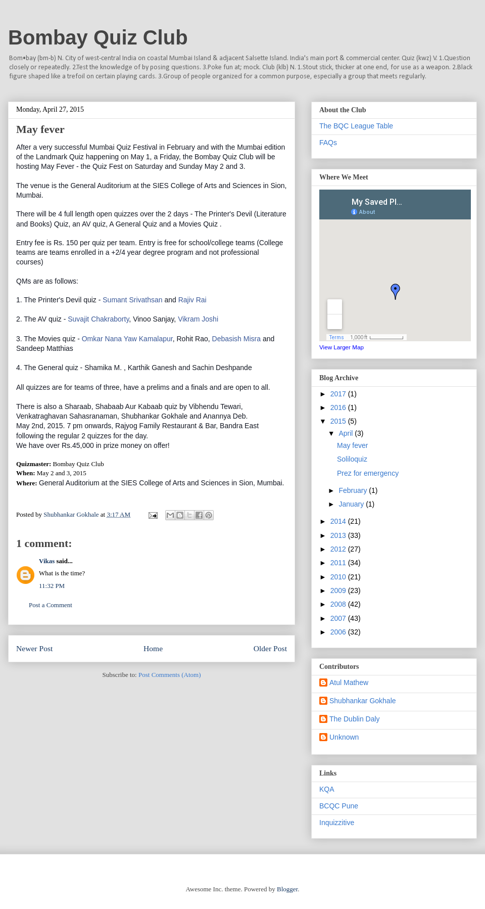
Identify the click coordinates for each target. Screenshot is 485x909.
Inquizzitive (336, 823)
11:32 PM (52, 585)
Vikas (47, 561)
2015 (339, 421)
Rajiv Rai (192, 300)
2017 (339, 394)
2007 (339, 618)
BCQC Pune (338, 806)
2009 (339, 590)
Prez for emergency (368, 473)
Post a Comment (50, 605)
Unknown (344, 737)
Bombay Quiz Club (98, 37)
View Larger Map (341, 347)
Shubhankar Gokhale (362, 701)
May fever (352, 445)
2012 (339, 549)
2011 (339, 563)
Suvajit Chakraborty (98, 319)
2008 (339, 604)
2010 (339, 577)
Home (153, 648)
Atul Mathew (348, 682)
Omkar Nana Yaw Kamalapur (127, 339)
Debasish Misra (236, 339)
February (353, 490)
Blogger (287, 889)
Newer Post (34, 648)
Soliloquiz (352, 459)
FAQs (328, 143)
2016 (339, 407)
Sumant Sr (132, 300)
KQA (326, 789)
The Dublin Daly (354, 719)
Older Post (270, 648)
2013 (339, 535)
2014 (339, 521)
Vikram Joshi (198, 319)
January (352, 504)
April (346, 433)
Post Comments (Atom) (169, 674)
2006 (339, 632)
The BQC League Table (356, 126)
